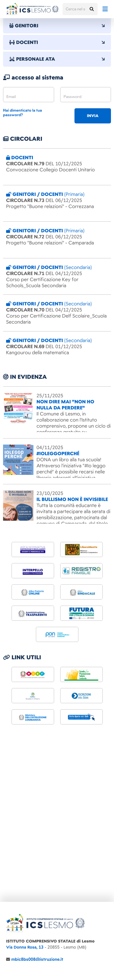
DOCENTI (57, 42)
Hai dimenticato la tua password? (22, 112)
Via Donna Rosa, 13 (24, 947)
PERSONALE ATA (57, 59)
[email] (28, 94)
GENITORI (57, 25)
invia (92, 115)
